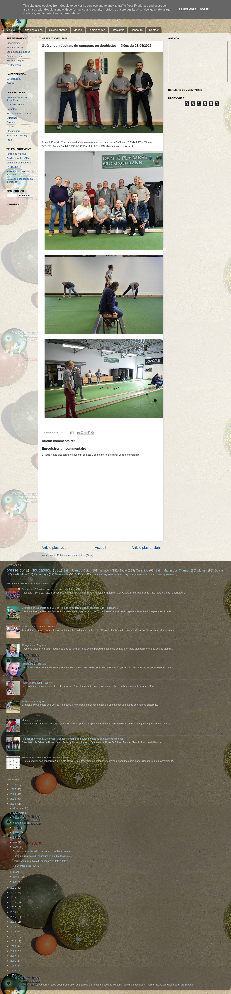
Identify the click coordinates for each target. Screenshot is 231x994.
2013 (13, 926)
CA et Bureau (13, 78)
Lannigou (97, 574)
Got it (204, 9)
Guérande (12, 117)
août (16, 827)
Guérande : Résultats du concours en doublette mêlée (51, 589)
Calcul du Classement (18, 162)
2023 (13, 798)
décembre (19, 808)
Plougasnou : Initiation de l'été (38, 626)
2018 (13, 902)
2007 (13, 955)
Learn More (187, 9)
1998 (13, 965)
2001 (13, 960)
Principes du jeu (15, 47)
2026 (13, 784)
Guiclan (10, 122)
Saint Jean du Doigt (17, 135)
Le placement (13, 65)
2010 (13, 941)
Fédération (20, 574)
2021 (13, 887)
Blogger (189, 984)
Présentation (13, 43)
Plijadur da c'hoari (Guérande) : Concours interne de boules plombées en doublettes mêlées (72, 738)
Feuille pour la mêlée (18, 158)
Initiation (105, 570)
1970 (13, 975)
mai (15, 842)
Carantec (11, 109)
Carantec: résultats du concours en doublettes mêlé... (42, 856)
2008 (13, 951)
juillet (16, 832)
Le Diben (134, 574)
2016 (13, 912)
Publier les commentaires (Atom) (75, 555)
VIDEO (80, 574)
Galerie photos (58, 29)
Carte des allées (33, 29)
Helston (170, 575)
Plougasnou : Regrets (34, 645)
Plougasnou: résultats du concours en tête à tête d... (41, 861)
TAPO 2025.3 (13, 167)
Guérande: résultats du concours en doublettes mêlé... (43, 851)
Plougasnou (13, 131)
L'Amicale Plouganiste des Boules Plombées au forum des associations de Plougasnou (70, 607)
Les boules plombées (18, 51)
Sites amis (117, 29)
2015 (13, 917)
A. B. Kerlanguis (15, 104)
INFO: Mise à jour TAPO (26, 865)
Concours (136, 29)
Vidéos (77, 29)
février (17, 876)
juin (15, 837)
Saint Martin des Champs (173, 570)
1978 (13, 970)
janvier (17, 881)
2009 (13, 946)
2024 (13, 794)
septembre (19, 822)
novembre (19, 813)
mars (16, 871)
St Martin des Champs (18, 113)
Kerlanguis (41, 574)
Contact (154, 29)
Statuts (10, 83)
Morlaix (10, 126)
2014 (13, 921)
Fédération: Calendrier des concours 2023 (45, 757)
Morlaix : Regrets (31, 720)
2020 (13, 892)
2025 (13, 789)
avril (16, 847)
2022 (13, 803)
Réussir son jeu (15, 60)
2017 (13, 907)
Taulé (9, 139)
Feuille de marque (16, 153)
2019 (13, 897)
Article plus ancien (146, 548)
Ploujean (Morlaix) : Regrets (37, 682)
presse (12, 570)
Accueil (11, 29)
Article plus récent (55, 548)
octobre (17, 817)
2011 (13, 936)
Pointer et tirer (14, 56)
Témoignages (96, 29)
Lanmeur (160, 575)
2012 (13, 931)
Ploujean (147, 574)
